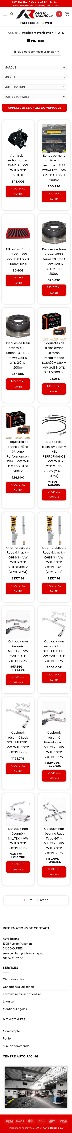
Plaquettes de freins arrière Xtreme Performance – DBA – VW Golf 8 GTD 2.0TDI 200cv (18, 456)
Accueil (13, 33)
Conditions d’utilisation (18, 987)
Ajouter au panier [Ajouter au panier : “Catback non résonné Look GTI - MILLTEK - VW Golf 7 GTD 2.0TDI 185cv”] (54, 677)
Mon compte (11, 1031)
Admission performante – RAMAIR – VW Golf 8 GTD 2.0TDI (18, 165)
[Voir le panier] (67, 14)
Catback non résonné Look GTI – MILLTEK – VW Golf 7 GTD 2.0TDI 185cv (53, 651)
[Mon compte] (59, 14)
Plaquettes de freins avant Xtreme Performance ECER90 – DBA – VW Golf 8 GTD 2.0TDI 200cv (54, 358)
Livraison (9, 1001)
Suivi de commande (16, 1046)
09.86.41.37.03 (13, 958)
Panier (7, 1038)
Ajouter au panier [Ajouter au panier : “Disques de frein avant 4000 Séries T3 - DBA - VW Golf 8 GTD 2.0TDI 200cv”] (54, 290)
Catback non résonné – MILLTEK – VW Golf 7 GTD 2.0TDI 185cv (18, 651)
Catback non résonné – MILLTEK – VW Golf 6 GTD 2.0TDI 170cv (18, 838)
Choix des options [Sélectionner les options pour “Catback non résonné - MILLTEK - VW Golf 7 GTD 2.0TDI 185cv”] (18, 679)
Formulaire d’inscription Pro (22, 994)
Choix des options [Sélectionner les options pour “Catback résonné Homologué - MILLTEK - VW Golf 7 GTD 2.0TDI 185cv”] (54, 775)
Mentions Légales (15, 1009)
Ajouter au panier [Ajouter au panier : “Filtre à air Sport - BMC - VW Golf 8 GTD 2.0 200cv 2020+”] (18, 280)
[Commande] (36, 52)
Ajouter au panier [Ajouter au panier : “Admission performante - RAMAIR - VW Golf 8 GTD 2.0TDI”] (18, 191)
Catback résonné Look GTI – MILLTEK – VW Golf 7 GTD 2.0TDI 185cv (18, 742)
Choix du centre (13, 979)
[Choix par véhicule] (34, 67)
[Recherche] (11, 14)
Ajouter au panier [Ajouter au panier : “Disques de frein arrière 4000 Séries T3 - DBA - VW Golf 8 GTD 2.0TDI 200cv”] (18, 384)
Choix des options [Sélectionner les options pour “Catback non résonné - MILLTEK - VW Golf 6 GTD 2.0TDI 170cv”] (18, 866)
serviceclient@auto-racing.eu (23, 953)
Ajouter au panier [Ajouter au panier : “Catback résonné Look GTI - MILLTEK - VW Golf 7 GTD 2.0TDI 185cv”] (18, 768)
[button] (5, 14)
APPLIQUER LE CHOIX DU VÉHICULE (34, 108)
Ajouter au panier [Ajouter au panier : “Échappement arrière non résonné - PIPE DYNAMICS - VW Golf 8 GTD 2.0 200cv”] (54, 196)
